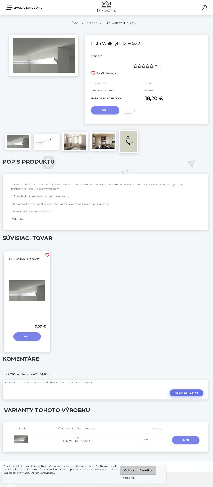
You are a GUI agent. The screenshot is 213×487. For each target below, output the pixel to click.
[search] (205, 8)
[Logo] (106, 7)
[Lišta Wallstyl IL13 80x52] (43, 35)
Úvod (75, 23)
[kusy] (128, 111)
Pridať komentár (186, 393)
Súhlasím (128, 478)
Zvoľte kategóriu (25, 8)
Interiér (91, 23)
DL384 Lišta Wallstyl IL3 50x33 (76, 439)
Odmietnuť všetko (138, 470)
